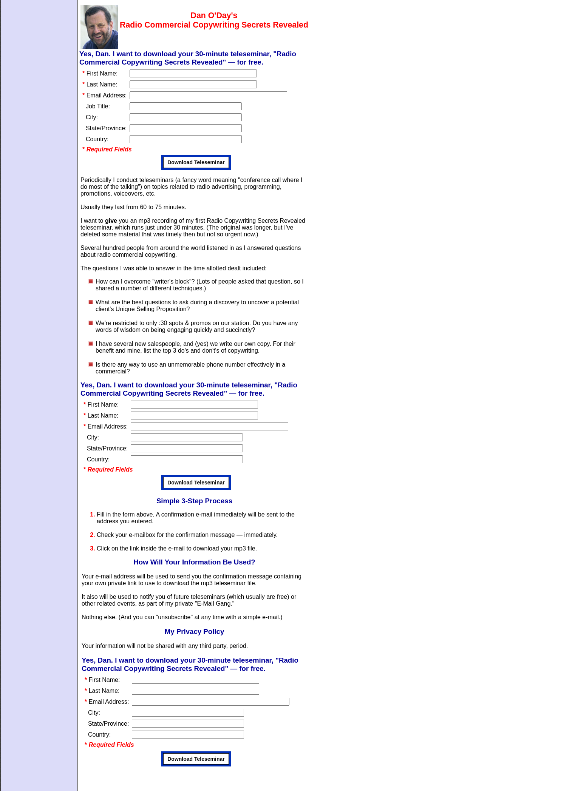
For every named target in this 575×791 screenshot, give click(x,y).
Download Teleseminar (196, 162)
